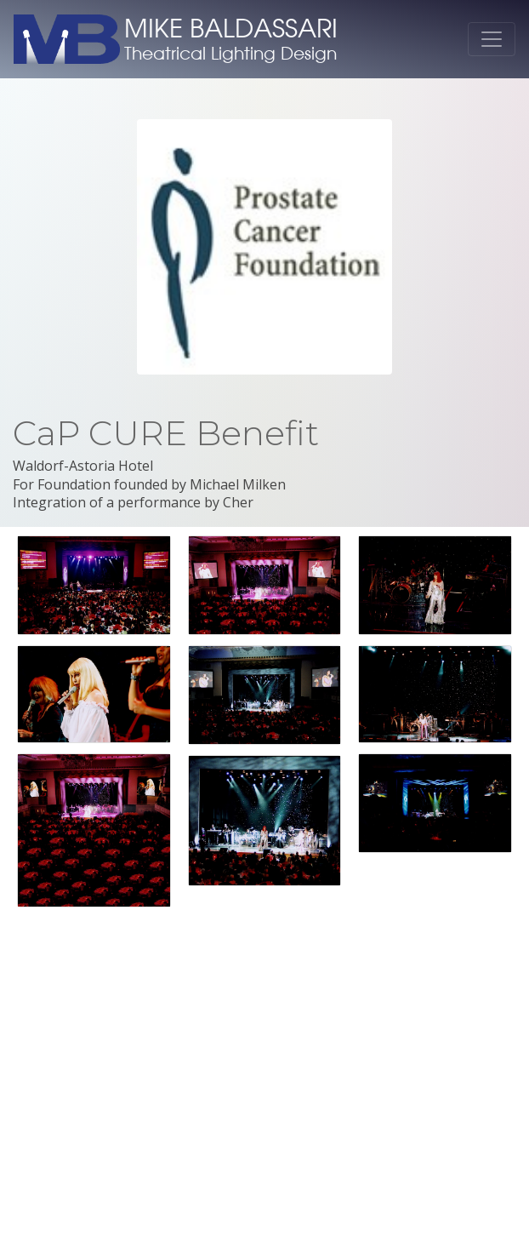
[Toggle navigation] (491, 39)
